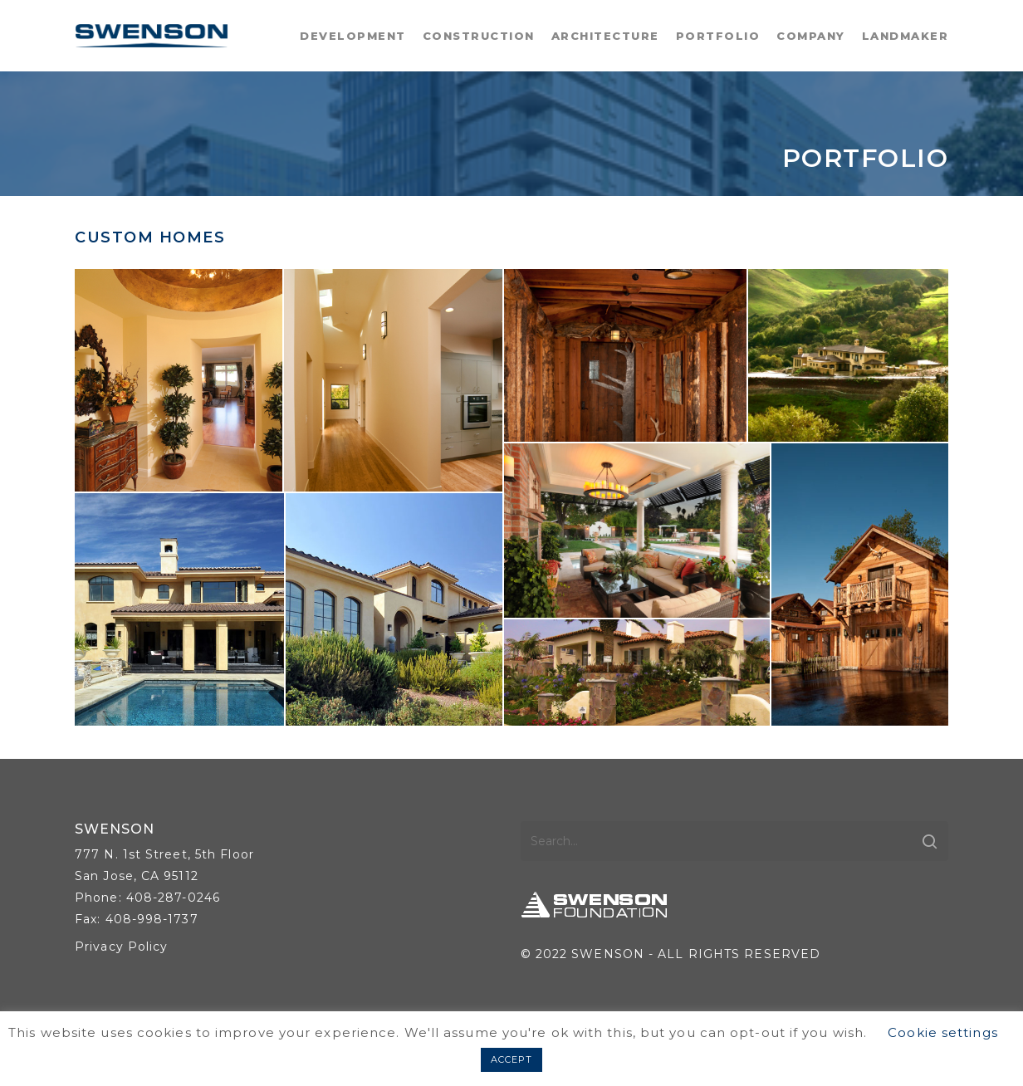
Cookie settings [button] (943, 1032)
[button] (178, 380)
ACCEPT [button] (512, 1059)
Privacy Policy (121, 946)
